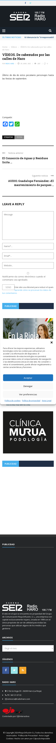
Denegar (28, 385)
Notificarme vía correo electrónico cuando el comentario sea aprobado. (28, 276)
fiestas (19, 137)
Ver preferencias (28, 394)
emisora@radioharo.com (18, 699)
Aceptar (28, 377)
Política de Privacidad (27, 735)
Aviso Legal (46, 400)
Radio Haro (10, 64)
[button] (51, 342)
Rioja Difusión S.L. (27, 732)
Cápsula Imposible (41, 738)
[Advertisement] (28, 499)
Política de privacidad (31, 400)
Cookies (9, 738)
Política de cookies (12, 400)
